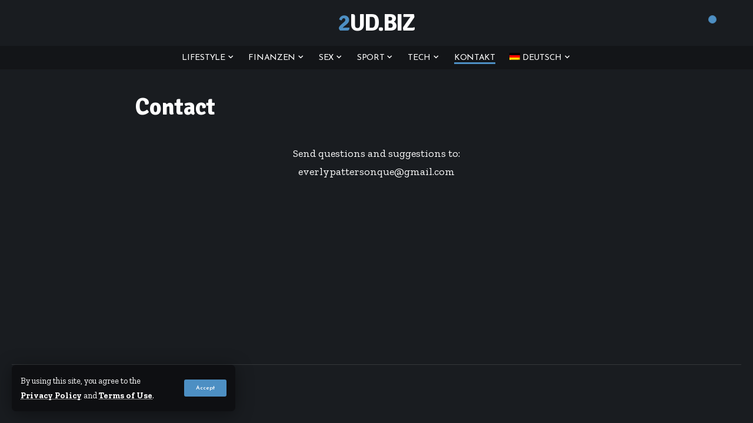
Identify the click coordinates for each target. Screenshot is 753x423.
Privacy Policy (51, 395)
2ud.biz (376, 23)
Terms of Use (125, 395)
